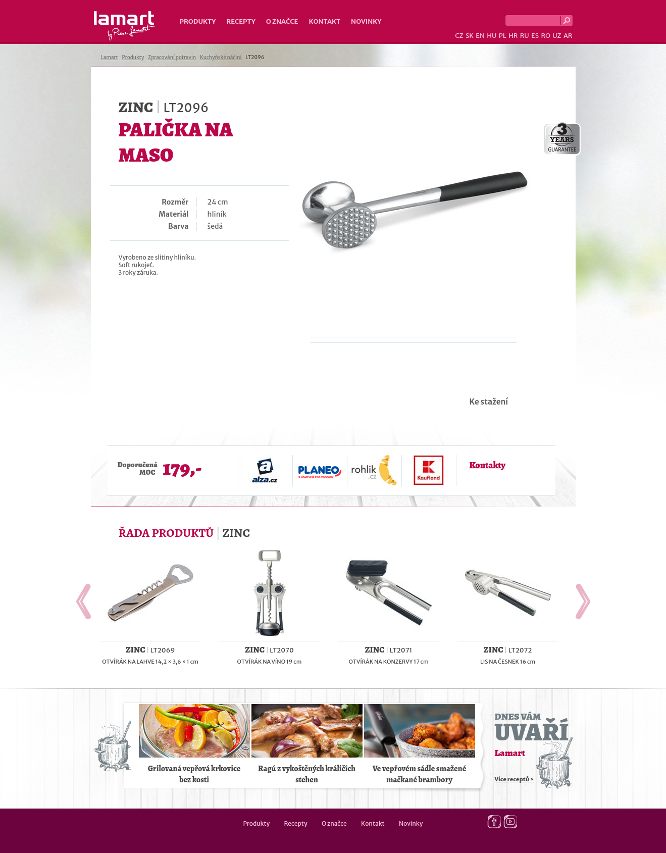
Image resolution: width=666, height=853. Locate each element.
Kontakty (487, 465)
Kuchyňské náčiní (220, 57)
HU (491, 35)
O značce (282, 21)
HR (513, 35)
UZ (556, 35)
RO (545, 35)
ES (535, 35)
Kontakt (324, 21)
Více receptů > (514, 779)
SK (470, 35)
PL (502, 35)
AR (568, 35)
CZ (459, 35)
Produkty (198, 21)
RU (524, 35)
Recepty (240, 21)
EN (480, 35)
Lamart (124, 25)
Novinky (366, 21)
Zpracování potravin (172, 57)
